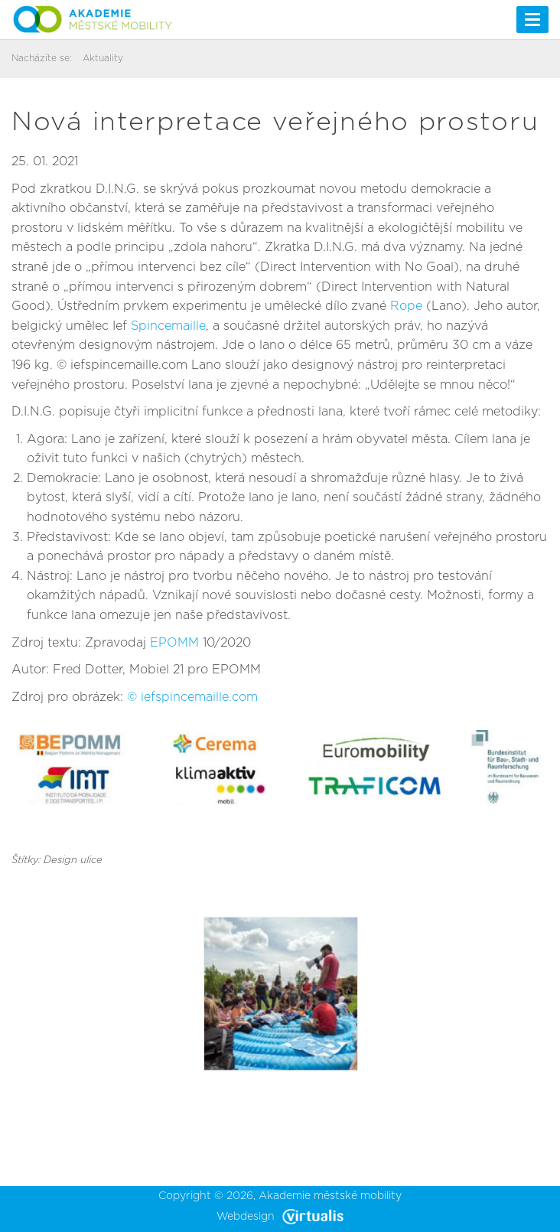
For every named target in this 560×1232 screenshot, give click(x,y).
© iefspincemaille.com (192, 697)
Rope (406, 306)
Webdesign (280, 1216)
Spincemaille (168, 326)
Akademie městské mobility (330, 1196)
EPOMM (174, 643)
